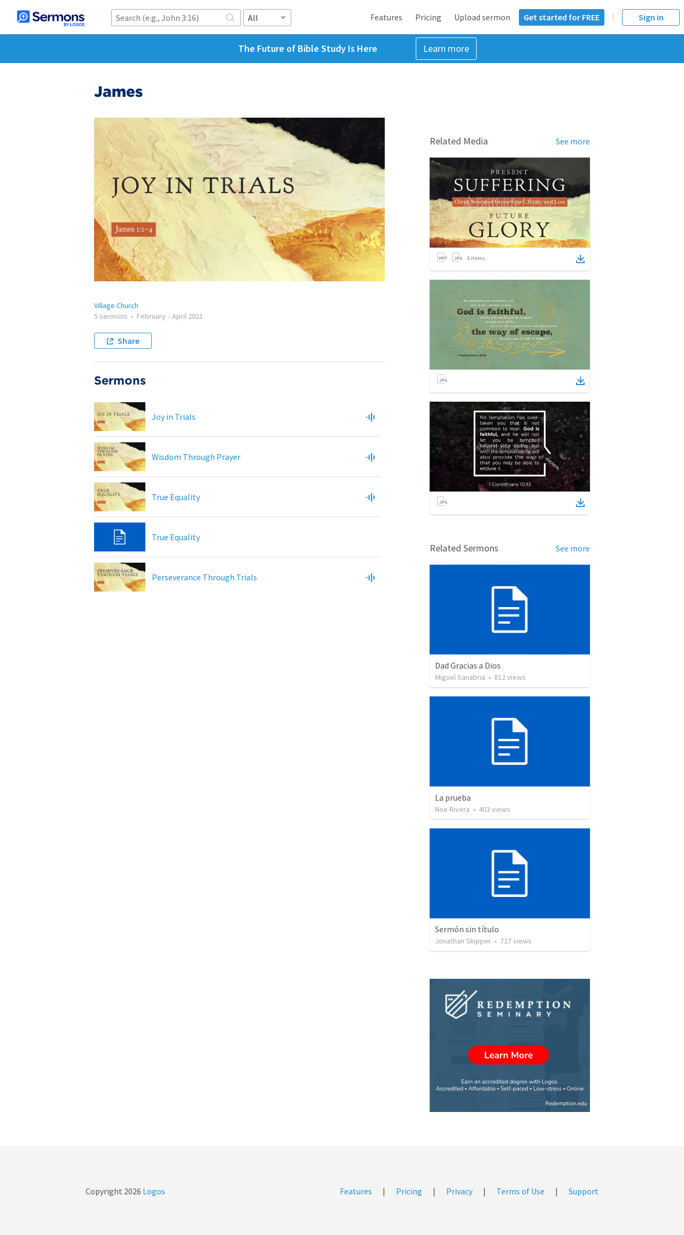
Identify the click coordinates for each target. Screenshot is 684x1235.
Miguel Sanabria (460, 677)
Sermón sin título (467, 929)
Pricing (428, 17)
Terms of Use (520, 1191)
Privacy (459, 1191)
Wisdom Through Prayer (196, 456)
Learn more (446, 48)
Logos (153, 1191)
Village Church (116, 305)
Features (386, 17)
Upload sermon (482, 17)
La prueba (453, 797)
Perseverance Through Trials (204, 577)
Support (583, 1191)
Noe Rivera (452, 809)
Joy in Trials (174, 416)
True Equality (176, 497)
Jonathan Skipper (463, 941)
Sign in (651, 17)
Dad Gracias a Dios (468, 665)
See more (573, 141)
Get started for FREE (562, 17)
